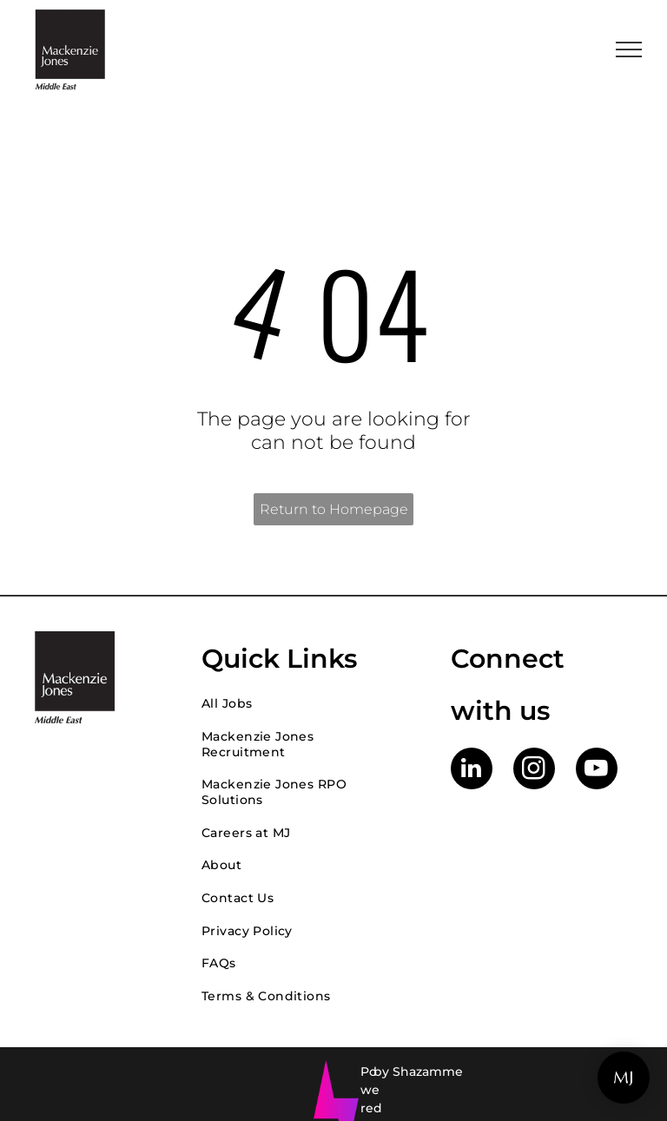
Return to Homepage (334, 509)
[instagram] (534, 771)
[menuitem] (308, 703)
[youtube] (596, 771)
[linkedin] (471, 771)
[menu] (628, 49)
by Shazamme (418, 1071)
